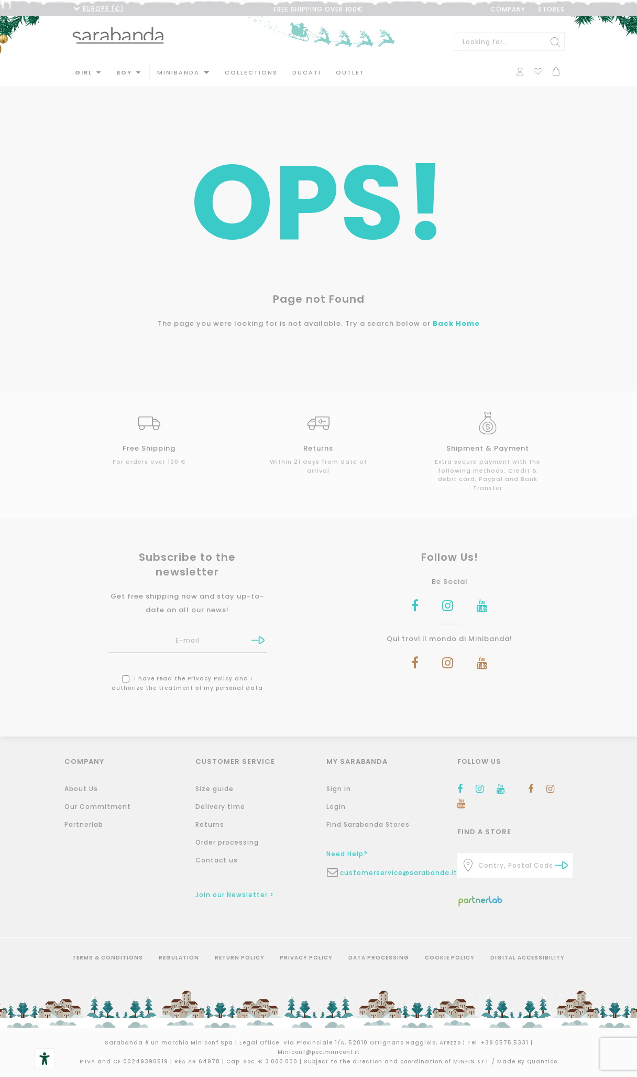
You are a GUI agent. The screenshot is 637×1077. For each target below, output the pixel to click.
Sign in (338, 788)
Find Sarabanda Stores (368, 824)
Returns (209, 824)
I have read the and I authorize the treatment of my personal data (187, 682)
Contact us (216, 860)
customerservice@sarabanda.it (391, 872)
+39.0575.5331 (506, 1043)
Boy (124, 72)
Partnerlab (83, 824)
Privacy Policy (210, 677)
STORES (551, 9)
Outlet (350, 72)
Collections (251, 72)
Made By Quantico (527, 1061)
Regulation (179, 958)
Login (336, 806)
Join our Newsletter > (234, 894)
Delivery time (220, 806)
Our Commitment (97, 806)
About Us (81, 788)
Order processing (227, 842)
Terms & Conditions (107, 958)
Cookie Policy (450, 958)
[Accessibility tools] (44, 1059)
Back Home (456, 322)
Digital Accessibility (527, 958)
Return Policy (240, 958)
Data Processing (378, 958)
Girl (83, 72)
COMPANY (507, 9)
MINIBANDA (178, 72)
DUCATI (306, 72)
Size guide (214, 788)
